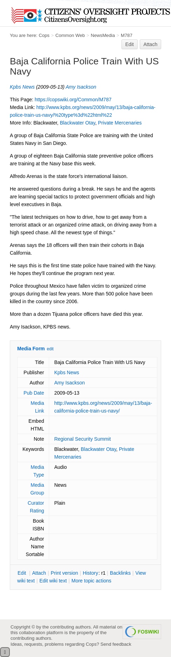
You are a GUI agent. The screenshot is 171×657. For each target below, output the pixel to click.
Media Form (31, 348)
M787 (126, 35)
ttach (39, 573)
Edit (129, 44)
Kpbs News (22, 87)
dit (22, 573)
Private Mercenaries (120, 123)
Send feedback (115, 644)
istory (90, 573)
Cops (44, 35)
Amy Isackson (81, 87)
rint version (64, 573)
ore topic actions (91, 580)
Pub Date (34, 393)
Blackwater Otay (77, 123)
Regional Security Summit (82, 439)
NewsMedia (103, 35)
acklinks (120, 573)
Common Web (70, 35)
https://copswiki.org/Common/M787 (73, 99)
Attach (151, 44)
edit (50, 348)
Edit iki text (53, 580)
